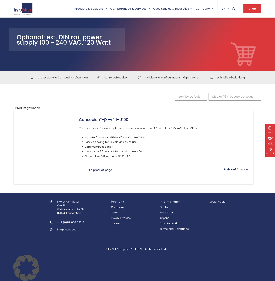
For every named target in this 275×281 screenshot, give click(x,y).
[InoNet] (23, 9)
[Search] (233, 9)
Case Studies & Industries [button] (172, 9)
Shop (252, 9)
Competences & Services (130, 9)
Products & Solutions (90, 9)
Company (204, 9)
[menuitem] (233, 9)
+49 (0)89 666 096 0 (70, 222)
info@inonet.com (68, 229)
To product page (100, 170)
